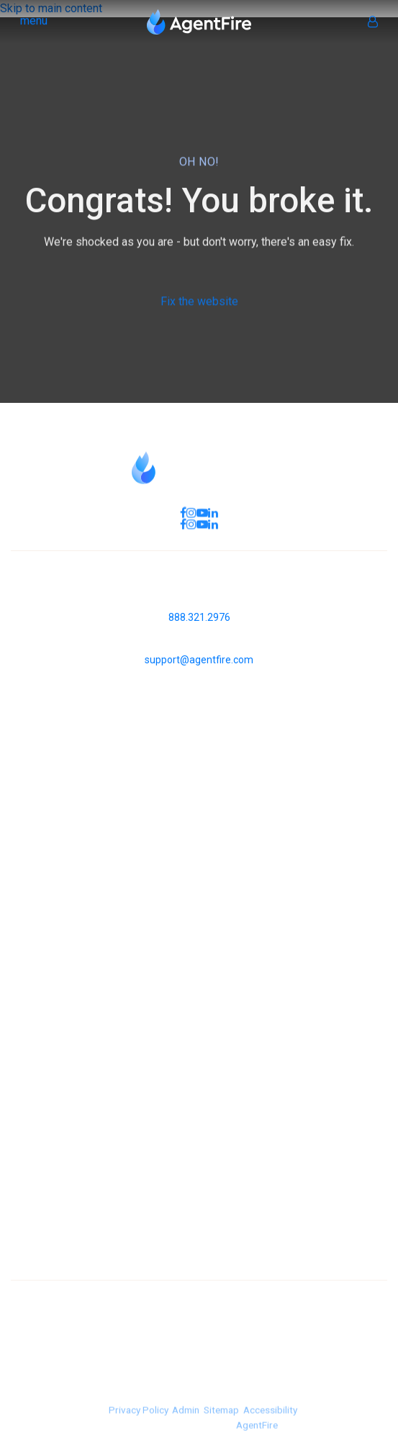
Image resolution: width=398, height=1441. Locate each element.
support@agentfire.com (199, 659)
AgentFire (257, 1434)
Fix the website (199, 306)
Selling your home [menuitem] (199, 1076)
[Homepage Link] (199, 20)
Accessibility (270, 1419)
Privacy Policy (138, 1419)
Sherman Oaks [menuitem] (199, 1239)
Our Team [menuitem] (199, 912)
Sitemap (221, 1419)
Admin (185, 1419)
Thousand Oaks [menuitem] (199, 1259)
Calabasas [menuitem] (199, 1279)
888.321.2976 (199, 617)
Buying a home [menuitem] (199, 1056)
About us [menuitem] (199, 893)
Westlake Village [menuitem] (199, 1219)
